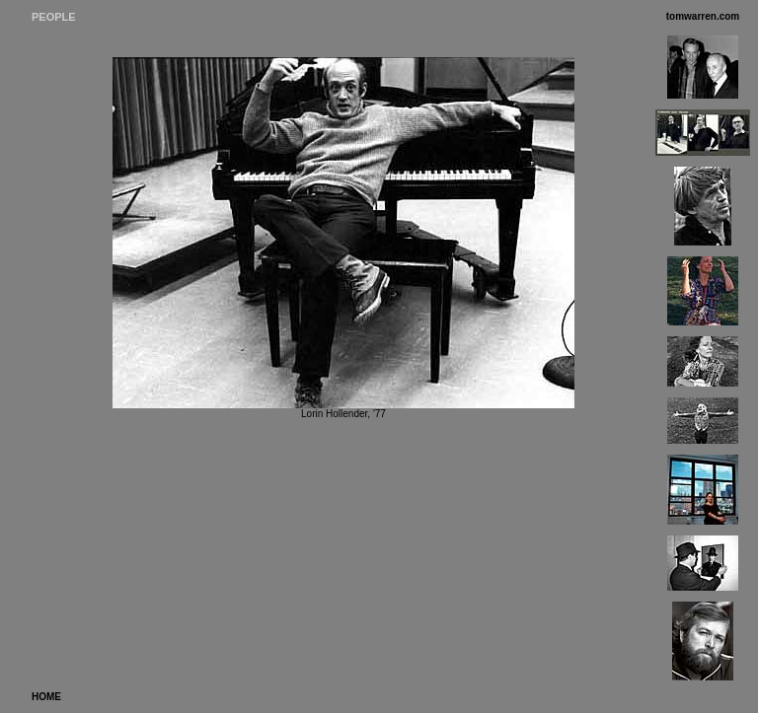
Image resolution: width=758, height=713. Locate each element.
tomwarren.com (702, 16)
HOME (46, 696)
